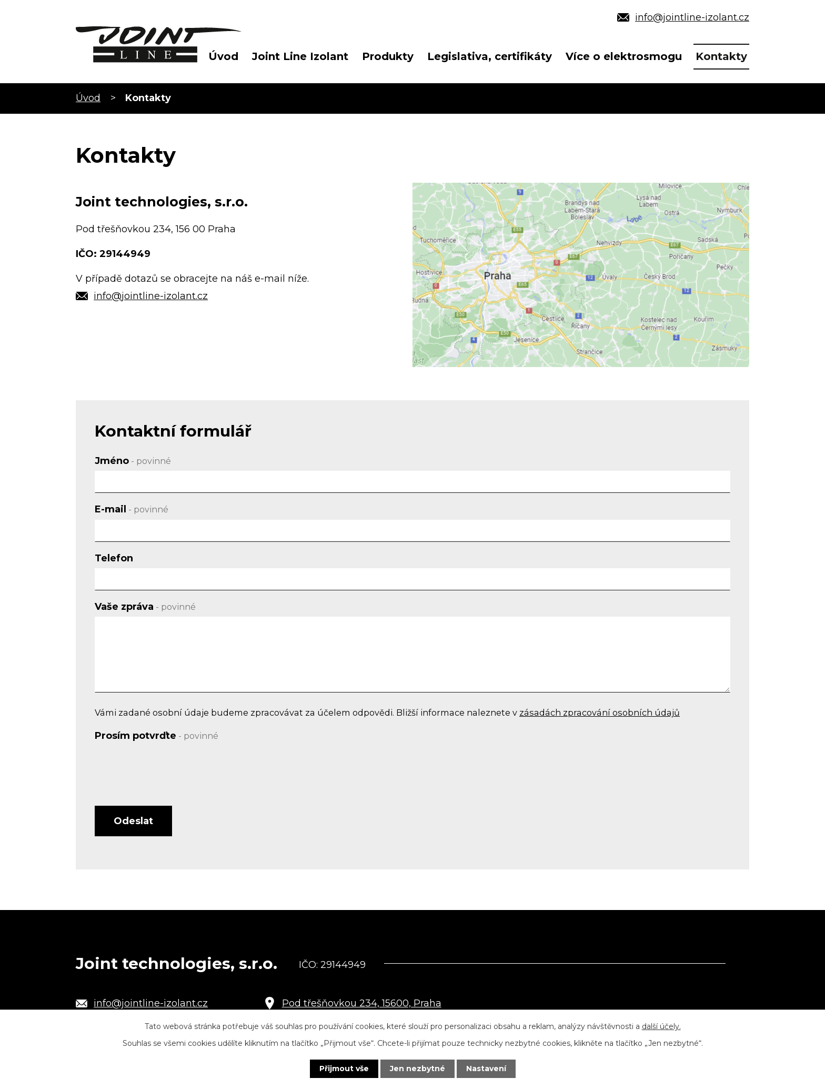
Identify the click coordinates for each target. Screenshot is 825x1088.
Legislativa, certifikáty (489, 56)
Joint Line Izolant (300, 56)
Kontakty (721, 56)
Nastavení (486, 1068)
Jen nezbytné (417, 1068)
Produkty (388, 56)
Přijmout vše (344, 1068)
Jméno (133, 461)
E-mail (131, 509)
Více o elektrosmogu (624, 56)
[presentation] (175, 766)
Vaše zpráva (145, 606)
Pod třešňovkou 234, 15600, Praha (361, 1003)
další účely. (661, 1026)
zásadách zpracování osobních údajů (599, 712)
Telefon (114, 558)
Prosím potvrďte (156, 735)
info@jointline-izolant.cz (692, 17)
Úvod (223, 56)
